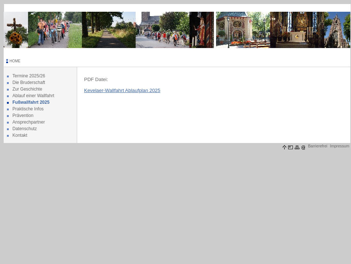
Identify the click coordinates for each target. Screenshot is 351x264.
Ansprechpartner (28, 122)
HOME (15, 61)
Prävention (22, 115)
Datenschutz (24, 128)
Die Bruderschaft (28, 82)
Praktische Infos (28, 108)
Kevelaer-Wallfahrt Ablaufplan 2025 (122, 90)
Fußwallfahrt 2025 (30, 102)
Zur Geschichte (27, 89)
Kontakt (19, 135)
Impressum (340, 146)
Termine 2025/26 (28, 75)
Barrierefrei (317, 146)
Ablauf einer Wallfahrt (33, 95)
